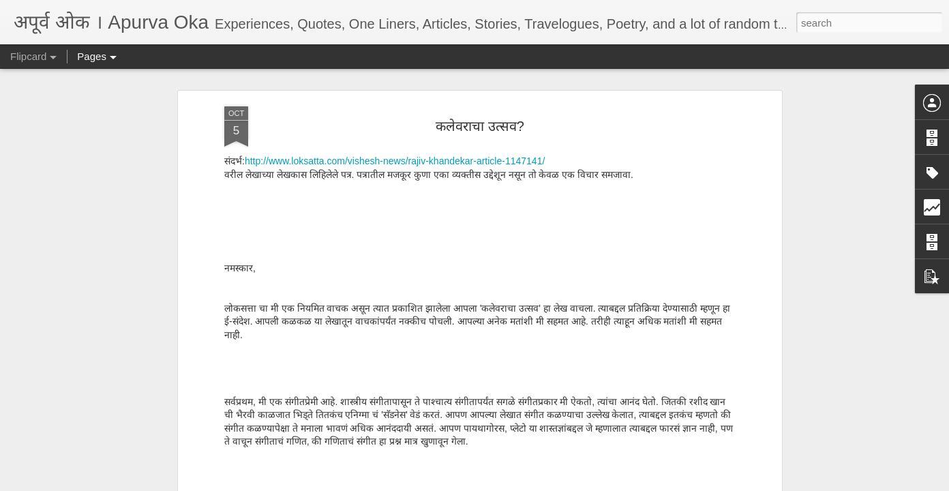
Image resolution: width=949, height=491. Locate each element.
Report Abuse (557, 483)
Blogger (517, 483)
